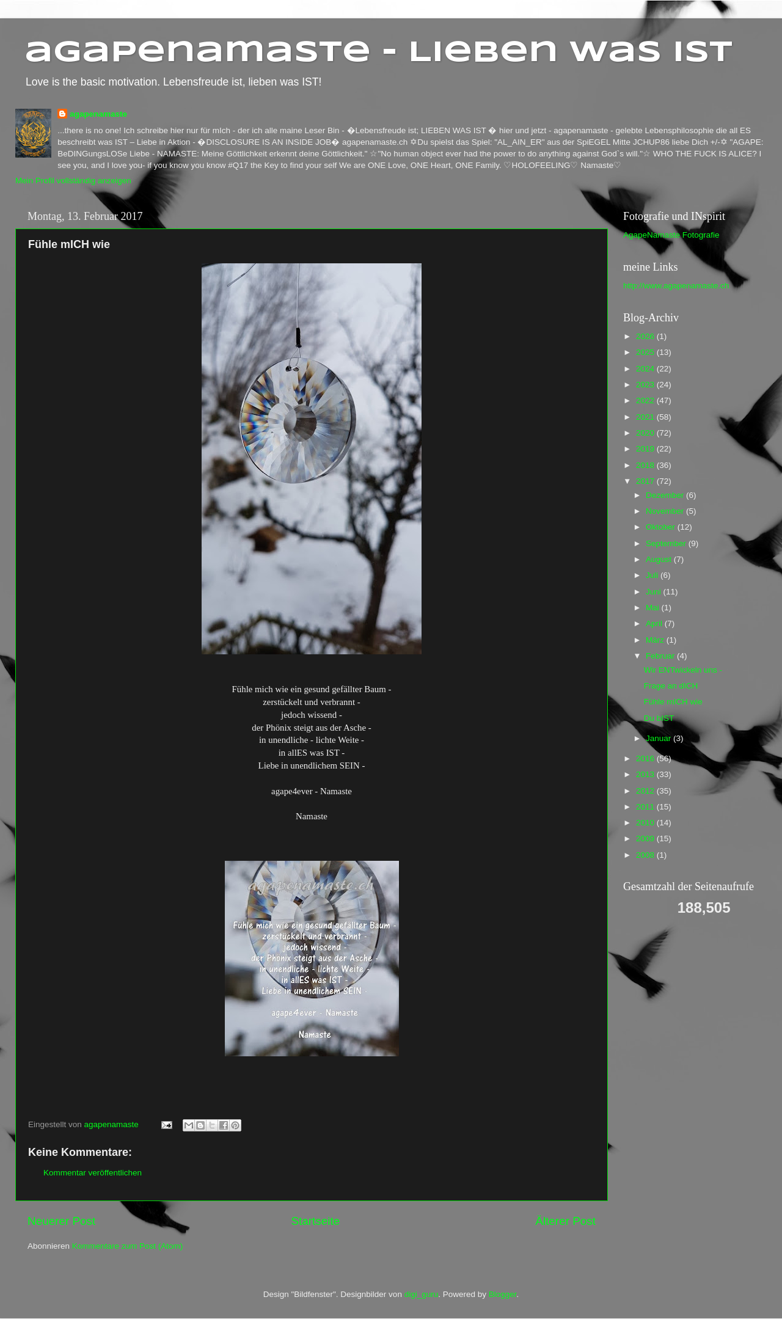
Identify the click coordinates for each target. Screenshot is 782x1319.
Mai (654, 607)
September (667, 543)
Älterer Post (565, 1221)
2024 (646, 368)
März (656, 640)
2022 (646, 400)
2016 (646, 758)
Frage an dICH (671, 685)
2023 (646, 384)
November (666, 511)
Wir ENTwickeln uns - (683, 669)
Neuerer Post (61, 1221)
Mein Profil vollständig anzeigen (73, 180)
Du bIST (659, 718)
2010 (646, 822)
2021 (646, 417)
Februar (661, 655)
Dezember (666, 495)
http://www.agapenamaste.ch (676, 285)
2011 (646, 806)
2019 (646, 448)
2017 (646, 481)
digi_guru (421, 1294)
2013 (646, 774)
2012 (646, 790)
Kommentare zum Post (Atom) (127, 1246)
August (660, 559)
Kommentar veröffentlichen (92, 1172)
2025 (646, 352)
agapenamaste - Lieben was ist (378, 53)
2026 (646, 336)
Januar (659, 738)
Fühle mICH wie (673, 701)
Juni (654, 591)
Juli (653, 575)
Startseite (315, 1221)
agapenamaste (98, 114)
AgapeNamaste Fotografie (671, 234)
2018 (646, 465)
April (655, 623)
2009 (646, 838)
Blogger (503, 1294)
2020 (646, 432)
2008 (646, 855)
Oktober (662, 527)
